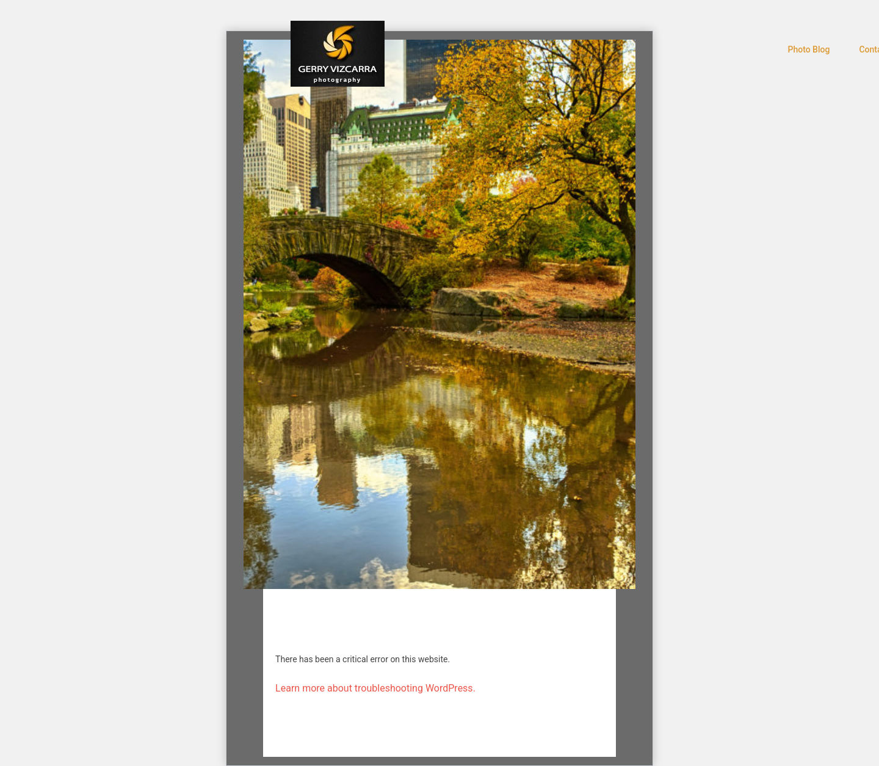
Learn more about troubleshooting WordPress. (375, 688)
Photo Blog (809, 49)
